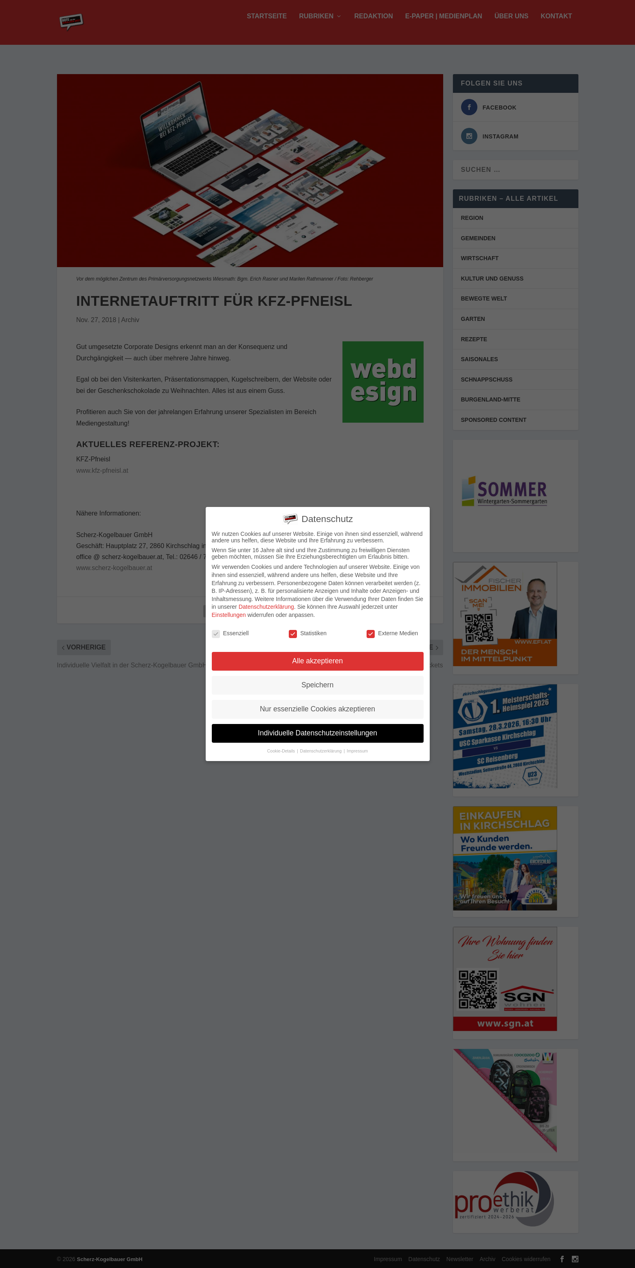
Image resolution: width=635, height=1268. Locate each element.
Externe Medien (392, 631)
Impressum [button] (357, 748)
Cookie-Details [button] (281, 748)
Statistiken (308, 631)
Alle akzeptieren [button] (317, 659)
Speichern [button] (317, 683)
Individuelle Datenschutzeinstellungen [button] (317, 731)
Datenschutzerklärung (266, 604)
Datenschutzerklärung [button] (321, 748)
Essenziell (230, 631)
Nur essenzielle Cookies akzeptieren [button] (317, 707)
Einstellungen (229, 613)
